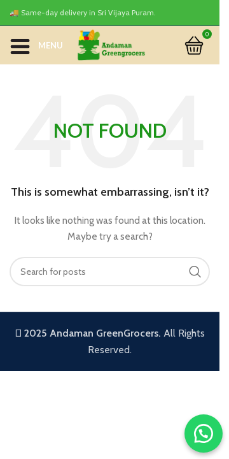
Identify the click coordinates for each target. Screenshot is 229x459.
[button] (203, 433)
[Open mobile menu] (36, 45)
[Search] (110, 271)
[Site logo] (111, 44)
